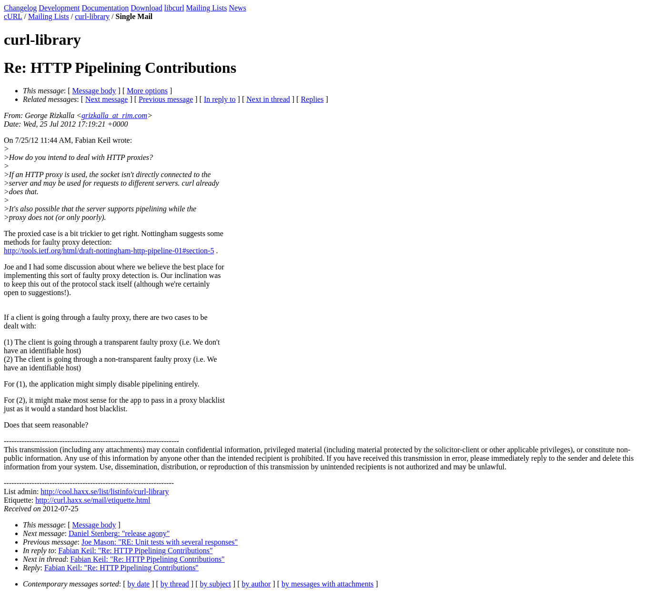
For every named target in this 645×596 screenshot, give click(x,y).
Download (146, 8)
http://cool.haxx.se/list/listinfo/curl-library (104, 491)
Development (59, 8)
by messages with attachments (327, 584)
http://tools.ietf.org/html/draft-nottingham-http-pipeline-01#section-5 (109, 251)
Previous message (166, 99)
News (237, 8)
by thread (175, 584)
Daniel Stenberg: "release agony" (119, 533)
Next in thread (268, 99)
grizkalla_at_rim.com (114, 115)
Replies (312, 99)
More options (147, 91)
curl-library (92, 16)
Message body (94, 91)
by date (139, 584)
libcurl (174, 8)
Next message (106, 99)
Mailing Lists (206, 8)
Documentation (105, 8)
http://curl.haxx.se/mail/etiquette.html (92, 500)
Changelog (20, 8)
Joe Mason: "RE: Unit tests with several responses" (159, 542)
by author (256, 584)
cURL (13, 16)
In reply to (220, 99)
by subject (215, 584)
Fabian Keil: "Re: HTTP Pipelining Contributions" (136, 550)
